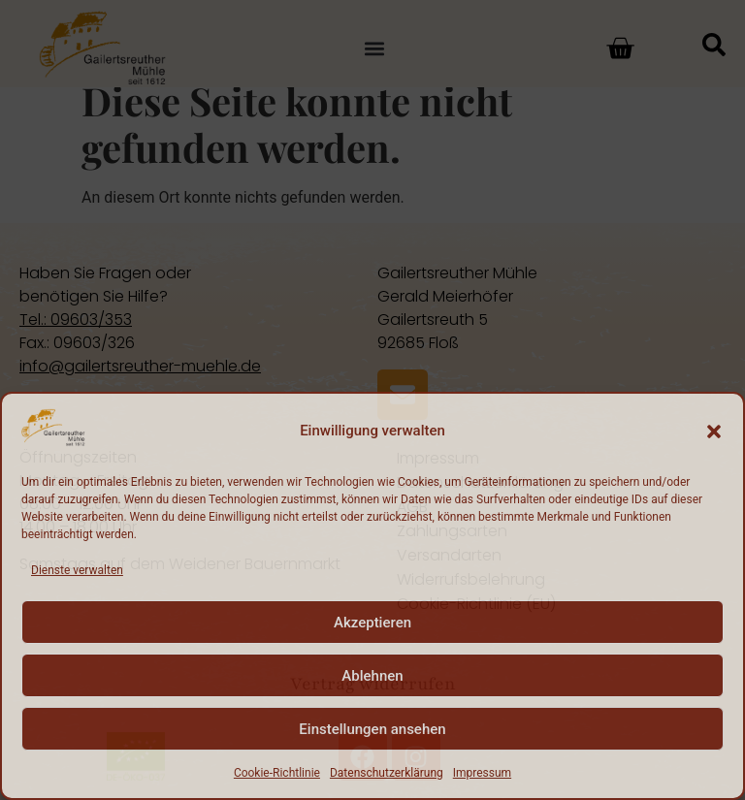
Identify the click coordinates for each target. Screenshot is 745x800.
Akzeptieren (372, 622)
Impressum (482, 773)
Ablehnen (372, 676)
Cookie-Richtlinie (277, 773)
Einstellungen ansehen (372, 729)
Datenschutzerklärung (386, 773)
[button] (714, 431)
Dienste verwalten (77, 570)
